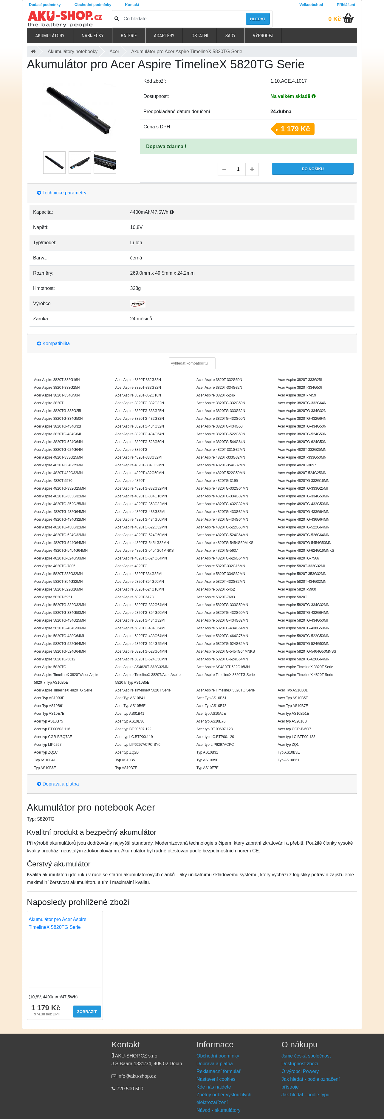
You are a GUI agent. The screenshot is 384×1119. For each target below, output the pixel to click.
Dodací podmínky (45, 4)
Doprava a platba (58, 783)
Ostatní (199, 36)
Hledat (258, 19)
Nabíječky (93, 36)
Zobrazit (87, 1011)
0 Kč (334, 19)
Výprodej (263, 36)
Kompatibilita (53, 343)
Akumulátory (49, 36)
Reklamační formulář (218, 1071)
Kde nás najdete (213, 1086)
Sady (230, 36)
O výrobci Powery (300, 1071)
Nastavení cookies (216, 1079)
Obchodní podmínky (93, 4)
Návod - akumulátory (218, 1110)
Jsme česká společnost (306, 1055)
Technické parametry (61, 192)
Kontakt (132, 4)
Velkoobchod (311, 4)
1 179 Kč (295, 129)
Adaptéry (164, 36)
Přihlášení (346, 4)
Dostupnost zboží (299, 1063)
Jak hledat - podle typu (305, 1094)
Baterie (129, 36)
